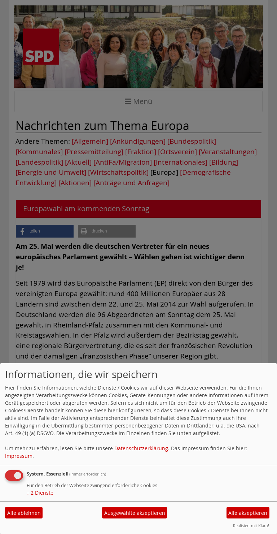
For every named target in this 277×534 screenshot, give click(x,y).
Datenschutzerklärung (141, 448)
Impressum (18, 455)
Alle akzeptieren (247, 512)
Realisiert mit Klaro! (251, 525)
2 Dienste (40, 492)
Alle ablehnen (24, 512)
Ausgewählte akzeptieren (134, 512)
